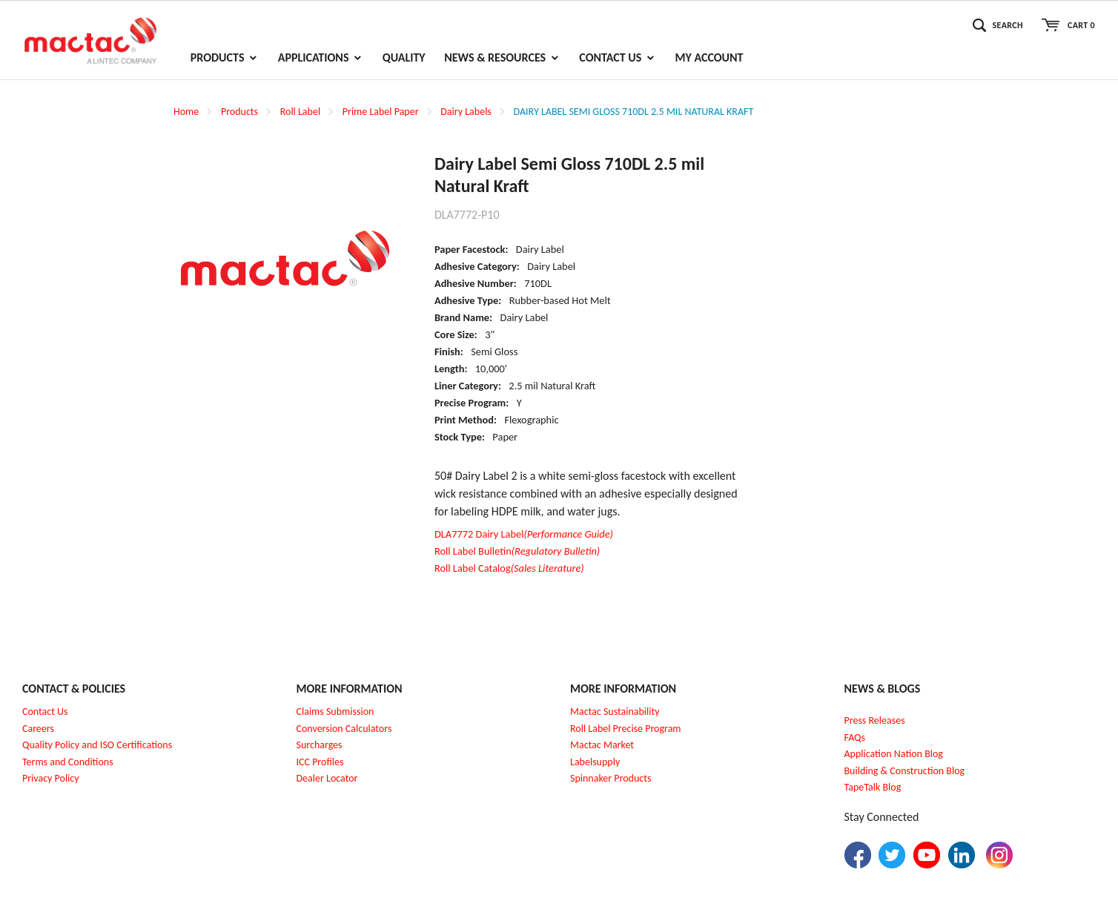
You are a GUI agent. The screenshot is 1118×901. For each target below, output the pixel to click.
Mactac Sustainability (615, 711)
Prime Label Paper (381, 111)
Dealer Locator (327, 778)
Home (186, 111)
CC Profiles (321, 762)
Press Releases (874, 720)
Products (239, 111)
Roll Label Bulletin (517, 551)
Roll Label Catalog (509, 568)
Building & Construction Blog (904, 771)
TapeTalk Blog (873, 787)
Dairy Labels (466, 111)
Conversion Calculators (344, 728)
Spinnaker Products (610, 778)
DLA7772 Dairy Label (523, 534)
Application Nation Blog (893, 753)
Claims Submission (335, 711)
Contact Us (45, 711)
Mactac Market (602, 745)
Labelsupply (595, 762)
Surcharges (320, 745)
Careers (38, 728)
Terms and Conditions (67, 762)
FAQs (855, 737)
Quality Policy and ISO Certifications (97, 745)
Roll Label (300, 111)
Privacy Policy (50, 778)
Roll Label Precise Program (625, 728)
